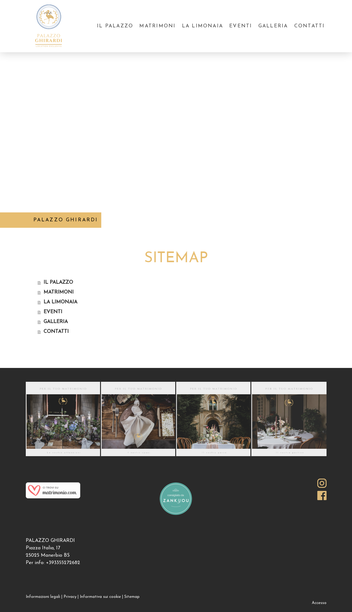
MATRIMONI (157, 26)
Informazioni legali (43, 597)
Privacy (70, 597)
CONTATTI (309, 26)
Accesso (319, 603)
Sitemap (132, 597)
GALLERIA (273, 26)
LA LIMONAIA (202, 26)
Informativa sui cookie (100, 597)
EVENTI (240, 26)
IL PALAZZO (115, 26)
